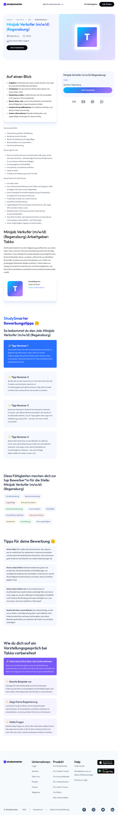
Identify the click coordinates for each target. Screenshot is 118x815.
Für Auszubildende (61, 776)
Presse (35, 787)
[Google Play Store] (105, 770)
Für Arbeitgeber (90, 4)
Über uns (36, 776)
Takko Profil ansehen (36, 287)
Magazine (36, 792)
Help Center (79, 766)
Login (34, 766)
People (35, 781)
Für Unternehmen (61, 781)
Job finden (107, 4)
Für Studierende (60, 766)
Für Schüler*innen (61, 771)
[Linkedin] (112, 810)
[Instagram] (93, 810)
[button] (74, 102)
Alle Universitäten (60, 797)
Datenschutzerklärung (59, 809)
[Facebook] (84, 810)
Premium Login (81, 780)
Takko (65, 80)
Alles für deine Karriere (53, 4)
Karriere (35, 771)
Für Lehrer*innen (60, 787)
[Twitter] (103, 810)
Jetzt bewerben (17, 47)
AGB (24, 809)
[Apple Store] (105, 762)
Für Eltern (57, 792)
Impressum (38, 809)
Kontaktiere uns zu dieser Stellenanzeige (83, 773)
